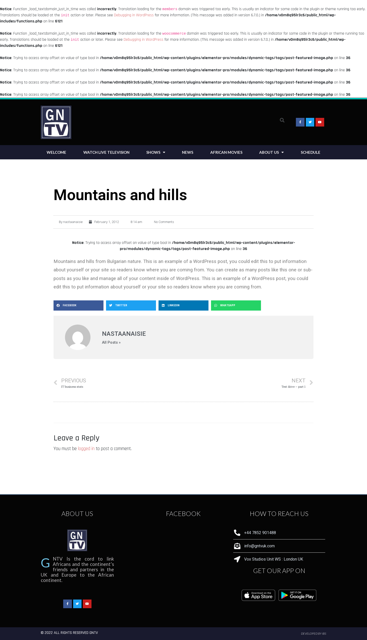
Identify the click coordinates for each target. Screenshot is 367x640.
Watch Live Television (106, 152)
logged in (86, 449)
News (187, 152)
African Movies (226, 152)
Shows (155, 152)
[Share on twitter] (131, 305)
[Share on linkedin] (183, 305)
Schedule (310, 152)
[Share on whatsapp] (236, 305)
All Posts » (111, 342)
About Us (271, 152)
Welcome (56, 152)
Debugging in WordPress (134, 15)
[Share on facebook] (78, 305)
